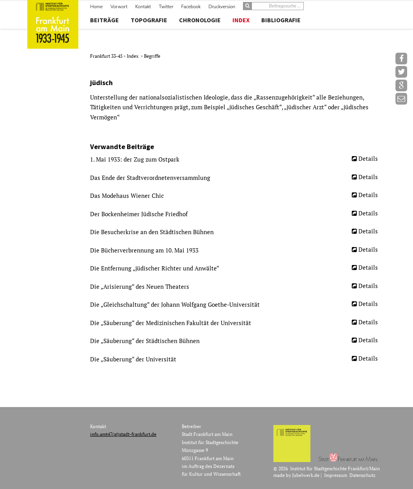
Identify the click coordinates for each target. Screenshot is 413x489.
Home (96, 7)
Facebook (191, 7)
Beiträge (104, 20)
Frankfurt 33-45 (107, 56)
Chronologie (200, 20)
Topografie (149, 20)
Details (368, 158)
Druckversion (222, 7)
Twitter (166, 7)
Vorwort (118, 7)
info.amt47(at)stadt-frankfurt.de (123, 434)
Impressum (335, 475)
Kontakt (143, 7)
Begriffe (152, 56)
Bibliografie (281, 20)
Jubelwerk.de (305, 475)
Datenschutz (362, 475)
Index (241, 20)
